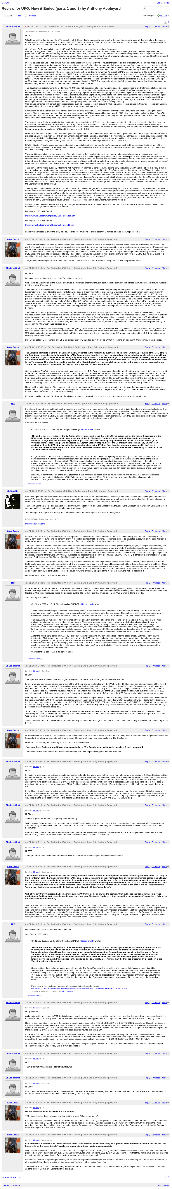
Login (159, 3)
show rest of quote (35, 484)
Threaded (32, 16)
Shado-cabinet (13, 26)
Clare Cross (13, 239)
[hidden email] (87, 429)
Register (166, 3)
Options (163, 15)
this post (36, 671)
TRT (13, 403)
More (164, 26)
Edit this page (163, 1185)
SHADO (5, 3)
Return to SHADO (11, 1177)
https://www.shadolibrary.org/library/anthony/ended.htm (50, 216)
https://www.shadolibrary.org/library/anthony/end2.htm (49, 225)
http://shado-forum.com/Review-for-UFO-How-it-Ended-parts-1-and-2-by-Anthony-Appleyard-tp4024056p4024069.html (79, 988)
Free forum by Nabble (11, 1185)
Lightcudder (13, 491)
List (19, 16)
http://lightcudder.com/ (35, 524)
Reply (147, 26)
